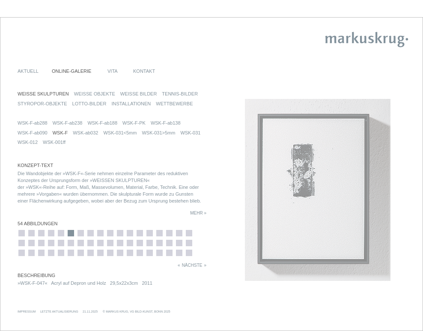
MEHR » (198, 213)
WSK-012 (28, 142)
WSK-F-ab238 (68, 122)
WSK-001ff (54, 142)
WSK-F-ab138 (166, 122)
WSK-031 (190, 132)
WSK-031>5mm (158, 132)
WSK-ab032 (85, 132)
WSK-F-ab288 (33, 122)
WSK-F (60, 132)
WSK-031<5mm (120, 132)
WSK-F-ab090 (33, 132)
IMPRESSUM (27, 311)
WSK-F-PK (134, 122)
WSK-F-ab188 (102, 122)
